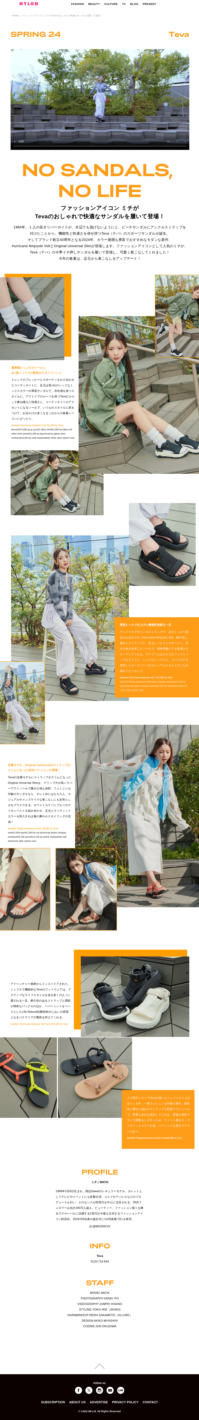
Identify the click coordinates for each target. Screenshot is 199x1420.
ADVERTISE (99, 1402)
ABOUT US (77, 1402)
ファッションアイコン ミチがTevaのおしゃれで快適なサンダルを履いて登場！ (61, 15)
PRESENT (149, 3)
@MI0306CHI (100, 1226)
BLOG (134, 3)
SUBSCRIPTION (53, 1402)
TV (124, 3)
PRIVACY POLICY (125, 1402)
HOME (15, 15)
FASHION (77, 3)
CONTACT (150, 1402)
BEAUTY (94, 3)
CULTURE (111, 3)
